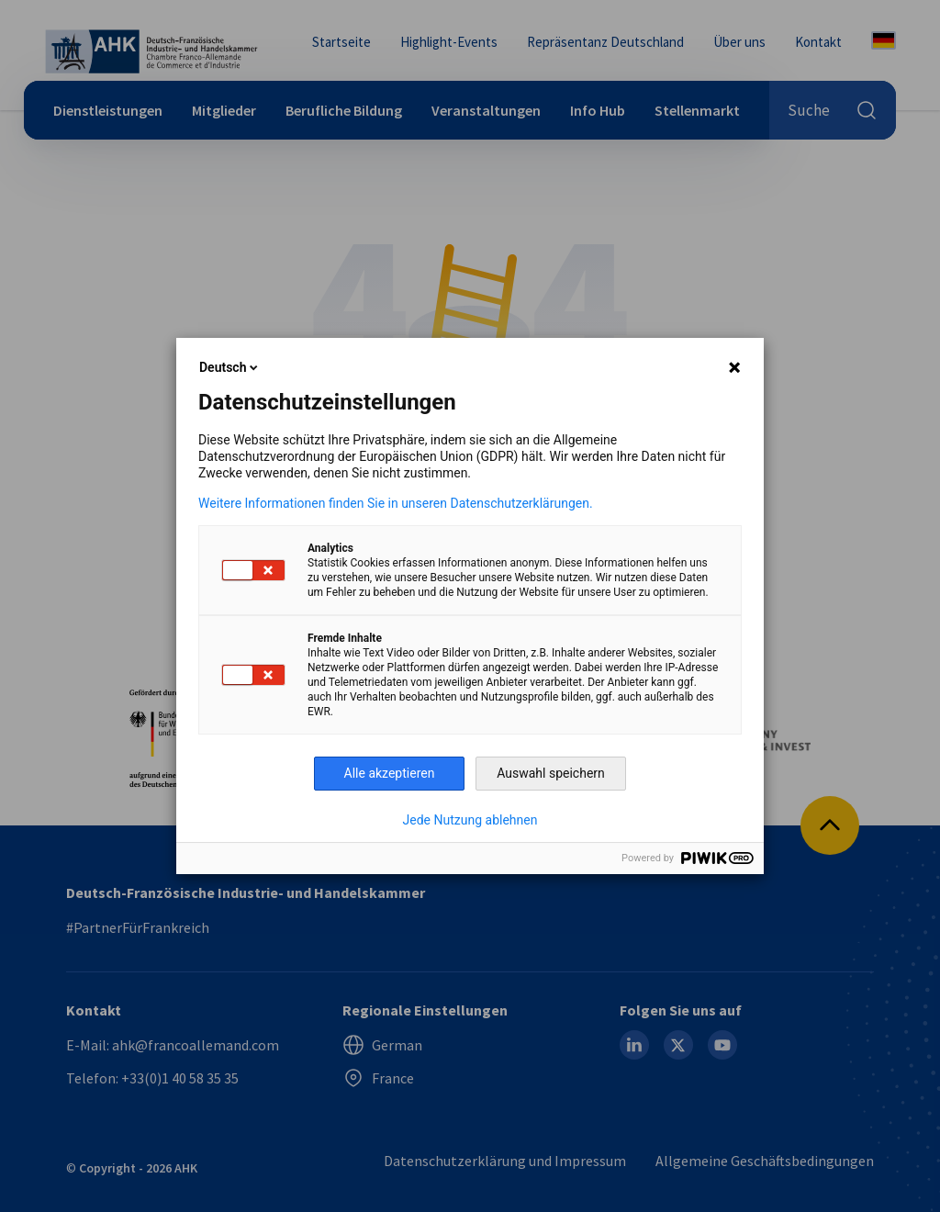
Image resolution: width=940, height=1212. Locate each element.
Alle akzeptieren (389, 773)
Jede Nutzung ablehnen (470, 820)
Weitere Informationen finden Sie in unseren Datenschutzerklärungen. (395, 503)
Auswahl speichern (551, 773)
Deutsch (230, 367)
